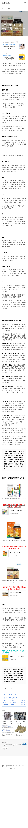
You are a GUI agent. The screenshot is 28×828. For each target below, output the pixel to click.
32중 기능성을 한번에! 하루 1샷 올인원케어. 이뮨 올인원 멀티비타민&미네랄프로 (9, 47)
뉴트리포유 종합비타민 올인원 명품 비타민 (9, 55)
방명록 (8, 8)
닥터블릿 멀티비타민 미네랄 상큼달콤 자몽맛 (9, 44)
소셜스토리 (7, 3)
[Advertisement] (14, 327)
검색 (22, 3)
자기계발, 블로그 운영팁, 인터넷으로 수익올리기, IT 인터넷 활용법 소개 (11, 800)
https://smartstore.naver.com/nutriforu (12, 53)
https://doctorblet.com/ (9, 42)
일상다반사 (6, 750)
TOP (25, 822)
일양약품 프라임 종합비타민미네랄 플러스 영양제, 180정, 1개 (14, 603)
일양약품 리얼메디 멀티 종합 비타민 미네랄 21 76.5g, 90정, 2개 (14, 562)
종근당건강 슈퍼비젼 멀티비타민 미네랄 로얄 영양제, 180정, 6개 (14, 644)
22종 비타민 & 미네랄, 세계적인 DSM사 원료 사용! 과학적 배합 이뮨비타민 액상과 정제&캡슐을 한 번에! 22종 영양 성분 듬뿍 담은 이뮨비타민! (9, 58)
